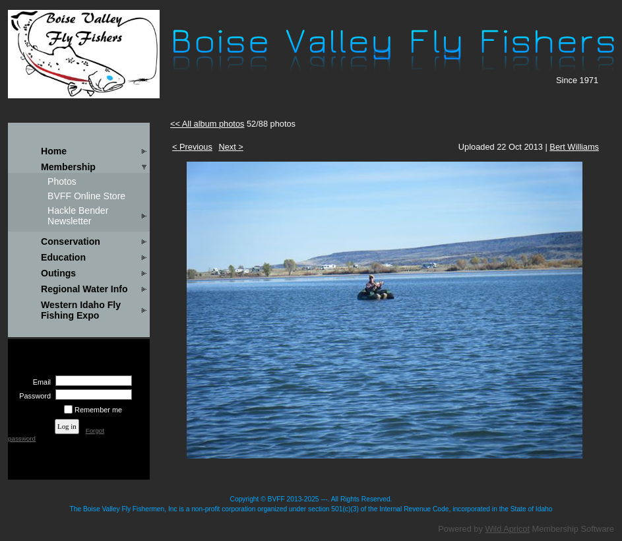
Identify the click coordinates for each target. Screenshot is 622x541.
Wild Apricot (507, 529)
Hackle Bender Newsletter (77, 215)
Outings (58, 273)
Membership (68, 167)
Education (63, 257)
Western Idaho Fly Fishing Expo (81, 310)
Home (54, 151)
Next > (230, 147)
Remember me (98, 410)
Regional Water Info (84, 289)
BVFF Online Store (86, 196)
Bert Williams (574, 147)
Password (33, 396)
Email (39, 382)
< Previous (192, 147)
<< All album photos (207, 124)
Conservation (70, 241)
